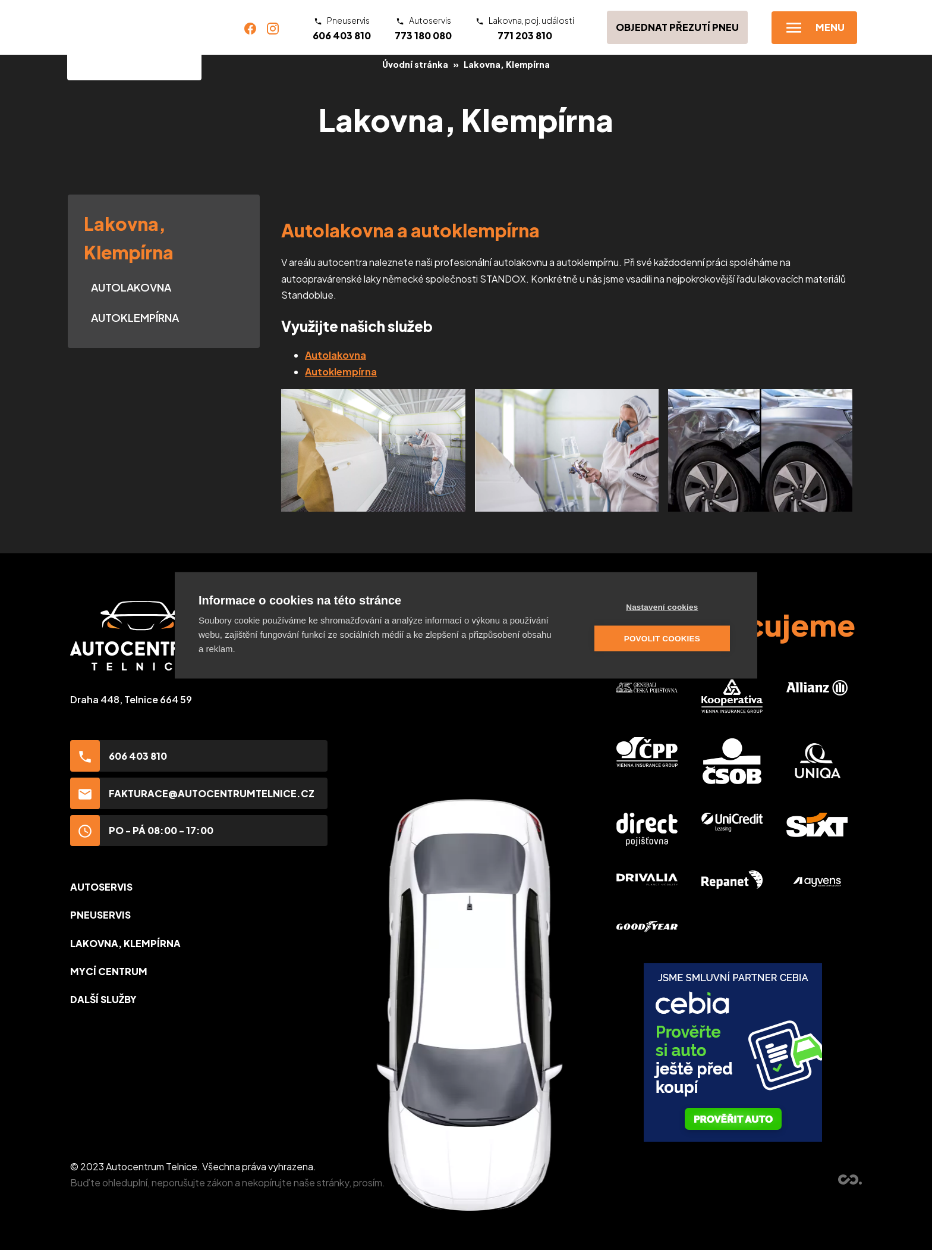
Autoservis (101, 887)
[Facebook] (250, 27)
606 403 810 (342, 28)
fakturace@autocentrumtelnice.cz (192, 793)
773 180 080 (423, 28)
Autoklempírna (135, 317)
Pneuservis (100, 914)
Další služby (103, 999)
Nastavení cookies (662, 606)
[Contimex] (850, 1180)
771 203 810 (525, 28)
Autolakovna (131, 287)
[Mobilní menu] (814, 27)
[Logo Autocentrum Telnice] (134, 40)
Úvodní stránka (415, 64)
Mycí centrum (108, 971)
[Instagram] (273, 27)
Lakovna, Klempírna (507, 64)
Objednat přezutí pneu (677, 27)
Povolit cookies (663, 638)
